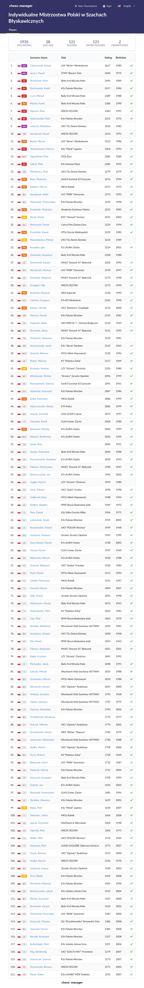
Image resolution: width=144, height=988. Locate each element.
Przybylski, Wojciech (41, 209)
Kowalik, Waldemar (40, 625)
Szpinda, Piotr (37, 830)
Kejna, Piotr (36, 807)
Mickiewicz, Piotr (39, 171)
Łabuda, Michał (38, 671)
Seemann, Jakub (39, 815)
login (107, 5)
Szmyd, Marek (37, 550)
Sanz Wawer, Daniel (41, 542)
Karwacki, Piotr (38, 845)
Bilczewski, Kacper (40, 686)
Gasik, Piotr (36, 444)
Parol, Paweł (36, 572)
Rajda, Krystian (38, 656)
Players (13, 29)
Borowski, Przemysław (42, 792)
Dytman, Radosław (40, 709)
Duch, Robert (37, 754)
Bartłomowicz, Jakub (41, 890)
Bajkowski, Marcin (40, 557)
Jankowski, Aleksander (42, 739)
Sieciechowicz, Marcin (42, 148)
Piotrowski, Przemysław (42, 201)
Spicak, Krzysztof (39, 822)
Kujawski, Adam (38, 322)
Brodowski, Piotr (39, 80)
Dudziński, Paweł (39, 232)
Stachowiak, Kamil (40, 88)
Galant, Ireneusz (38, 701)
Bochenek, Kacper (40, 906)
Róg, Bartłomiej (38, 951)
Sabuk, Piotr (36, 163)
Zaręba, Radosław (39, 451)
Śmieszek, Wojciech (40, 277)
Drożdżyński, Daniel (40, 732)
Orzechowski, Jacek (40, 345)
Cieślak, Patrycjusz (40, 580)
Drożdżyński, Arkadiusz (42, 716)
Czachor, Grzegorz (39, 300)
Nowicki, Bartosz (39, 353)
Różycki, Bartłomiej (40, 436)
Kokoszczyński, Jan (40, 474)
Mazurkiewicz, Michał (41, 239)
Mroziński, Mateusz (40, 883)
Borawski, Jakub (39, 330)
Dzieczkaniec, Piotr (40, 610)
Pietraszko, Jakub (39, 663)
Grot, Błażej (36, 875)
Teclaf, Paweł (37, 217)
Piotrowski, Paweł (39, 224)
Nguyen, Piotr (37, 110)
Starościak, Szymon (40, 959)
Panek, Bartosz (38, 853)
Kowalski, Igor (37, 247)
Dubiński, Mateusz (40, 292)
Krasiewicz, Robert (40, 633)
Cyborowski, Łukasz (40, 65)
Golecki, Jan (36, 784)
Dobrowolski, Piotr (40, 118)
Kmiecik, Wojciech (40, 565)
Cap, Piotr (35, 618)
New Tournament (85, 5)
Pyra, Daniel (36, 512)
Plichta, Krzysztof (39, 898)
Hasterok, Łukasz (39, 868)
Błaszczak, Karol (38, 762)
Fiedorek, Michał (39, 769)
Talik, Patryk (36, 595)
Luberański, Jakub (39, 519)
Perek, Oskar (37, 974)
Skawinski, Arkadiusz (41, 254)
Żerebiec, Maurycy (40, 800)
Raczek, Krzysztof (39, 936)
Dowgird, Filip (37, 285)
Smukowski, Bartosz (41, 966)
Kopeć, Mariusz (38, 360)
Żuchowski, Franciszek (42, 913)
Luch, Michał (37, 95)
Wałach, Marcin (38, 186)
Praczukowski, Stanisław (43, 459)
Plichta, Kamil (37, 103)
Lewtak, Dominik (39, 413)
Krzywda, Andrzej (39, 368)
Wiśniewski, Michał (40, 375)
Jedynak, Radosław (40, 126)
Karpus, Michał (38, 307)
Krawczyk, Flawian (40, 921)
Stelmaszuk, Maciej (40, 603)
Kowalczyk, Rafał (39, 194)
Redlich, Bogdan (39, 504)
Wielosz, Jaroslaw (39, 694)
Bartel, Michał (37, 141)
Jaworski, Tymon (39, 928)
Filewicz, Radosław (40, 648)
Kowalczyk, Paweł (39, 133)
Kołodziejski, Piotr (39, 944)
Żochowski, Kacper (40, 262)
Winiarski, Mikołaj (39, 428)
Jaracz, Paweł (37, 73)
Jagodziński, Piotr (39, 156)
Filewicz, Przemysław (41, 466)
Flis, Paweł (35, 641)
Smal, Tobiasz (37, 489)
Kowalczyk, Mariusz (40, 270)
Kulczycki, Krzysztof (40, 777)
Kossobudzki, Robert (41, 527)
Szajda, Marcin (38, 482)
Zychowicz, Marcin (40, 679)
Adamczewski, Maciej (41, 406)
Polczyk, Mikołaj (38, 724)
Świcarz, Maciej (38, 315)
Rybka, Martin (37, 747)
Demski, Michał (38, 588)
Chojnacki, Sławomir (41, 338)
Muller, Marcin (38, 860)
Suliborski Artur (38, 497)
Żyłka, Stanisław (39, 398)
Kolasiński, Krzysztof (41, 391)
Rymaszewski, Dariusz (42, 383)
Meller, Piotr (36, 837)
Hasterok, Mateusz (40, 535)
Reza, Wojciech (38, 179)
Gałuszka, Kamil (38, 421)
